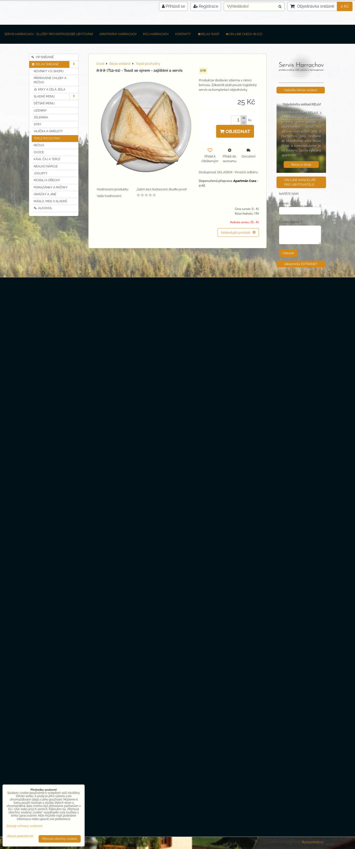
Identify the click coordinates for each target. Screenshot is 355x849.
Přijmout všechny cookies (59, 839)
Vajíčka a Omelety (48, 131)
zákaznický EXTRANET (301, 264)
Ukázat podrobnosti (19, 836)
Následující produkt (238, 232)
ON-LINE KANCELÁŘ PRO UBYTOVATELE (299, 182)
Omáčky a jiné (45, 194)
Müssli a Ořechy (47, 180)
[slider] (146, 195)
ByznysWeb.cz (312, 842)
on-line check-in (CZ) (244, 34)
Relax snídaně (54, 64)
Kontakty (183, 34)
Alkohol (43, 208)
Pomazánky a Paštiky (51, 187)
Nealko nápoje (46, 166)
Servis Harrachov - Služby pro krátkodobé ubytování (48, 34)
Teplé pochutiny (47, 138)
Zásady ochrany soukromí (24, 826)
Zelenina (41, 117)
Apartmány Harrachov (118, 34)
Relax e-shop (301, 164)
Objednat (235, 131)
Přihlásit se (173, 6)
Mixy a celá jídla (49, 89)
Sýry (37, 124)
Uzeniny (40, 110)
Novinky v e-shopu (49, 71)
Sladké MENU (56, 96)
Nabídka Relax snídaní (300, 90)
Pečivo (39, 145)
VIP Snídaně (42, 57)
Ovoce (39, 152)
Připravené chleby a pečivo (50, 80)
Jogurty (41, 173)
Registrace (205, 6)
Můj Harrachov (156, 34)
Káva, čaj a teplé (47, 159)
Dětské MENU (44, 103)
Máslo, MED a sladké (50, 201)
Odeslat (288, 253)
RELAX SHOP (208, 34)
